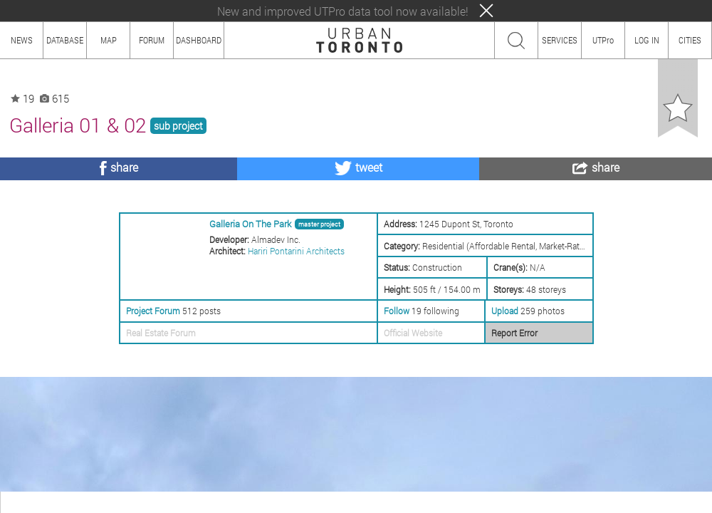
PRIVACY (208, 502)
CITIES (690, 39)
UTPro (603, 39)
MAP (108, 39)
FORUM (151, 39)
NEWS (22, 39)
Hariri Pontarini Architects (296, 250)
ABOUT (19, 502)
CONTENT (124, 502)
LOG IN (646, 39)
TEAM (167, 502)
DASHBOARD (199, 39)
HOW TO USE (69, 502)
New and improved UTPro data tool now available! (342, 11)
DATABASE (64, 39)
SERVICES (559, 39)
